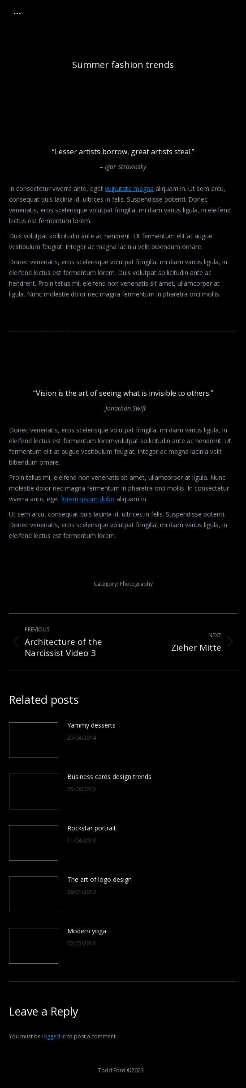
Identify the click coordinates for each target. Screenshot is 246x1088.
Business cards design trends (109, 776)
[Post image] (33, 740)
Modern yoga (86, 931)
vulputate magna (129, 188)
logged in (54, 1036)
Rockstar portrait (91, 828)
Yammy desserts (91, 725)
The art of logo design (99, 879)
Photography (136, 584)
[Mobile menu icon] (17, 13)
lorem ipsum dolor (88, 499)
